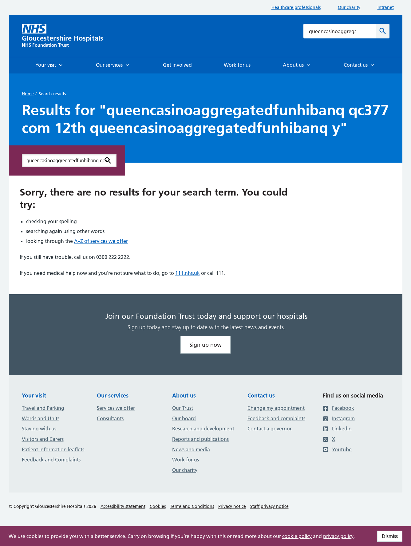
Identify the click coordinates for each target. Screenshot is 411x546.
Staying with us (39, 428)
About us (184, 395)
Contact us (261, 395)
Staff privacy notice (269, 506)
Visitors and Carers (43, 439)
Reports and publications (200, 439)
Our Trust (182, 408)
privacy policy (338, 536)
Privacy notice (232, 506)
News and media (191, 449)
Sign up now (205, 344)
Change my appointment (276, 408)
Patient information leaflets (53, 449)
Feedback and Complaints (51, 460)
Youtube (337, 449)
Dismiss (390, 536)
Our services (112, 395)
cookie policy (297, 536)
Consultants (110, 418)
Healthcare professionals (296, 7)
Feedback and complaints (276, 418)
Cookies (158, 506)
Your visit (34, 395)
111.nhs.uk (187, 273)
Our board (184, 418)
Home (28, 94)
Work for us (185, 460)
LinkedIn (337, 428)
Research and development (203, 428)
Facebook (338, 408)
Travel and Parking (43, 408)
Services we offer (116, 408)
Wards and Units (40, 418)
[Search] (382, 31)
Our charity (349, 7)
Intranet (385, 7)
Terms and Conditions (192, 506)
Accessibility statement (123, 506)
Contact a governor (269, 428)
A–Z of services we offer (101, 241)
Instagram (339, 418)
